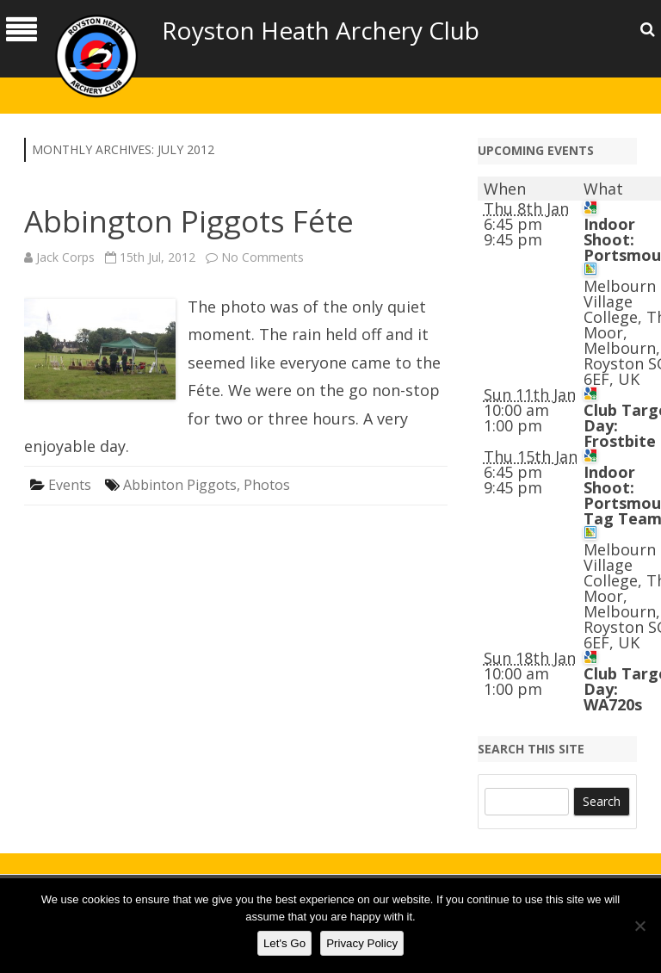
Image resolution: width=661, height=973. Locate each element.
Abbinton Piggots (180, 484)
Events (69, 484)
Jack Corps (65, 257)
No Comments (262, 257)
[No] (639, 925)
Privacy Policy (362, 943)
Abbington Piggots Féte (189, 221)
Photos (267, 484)
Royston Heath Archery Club (320, 30)
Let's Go (284, 943)
